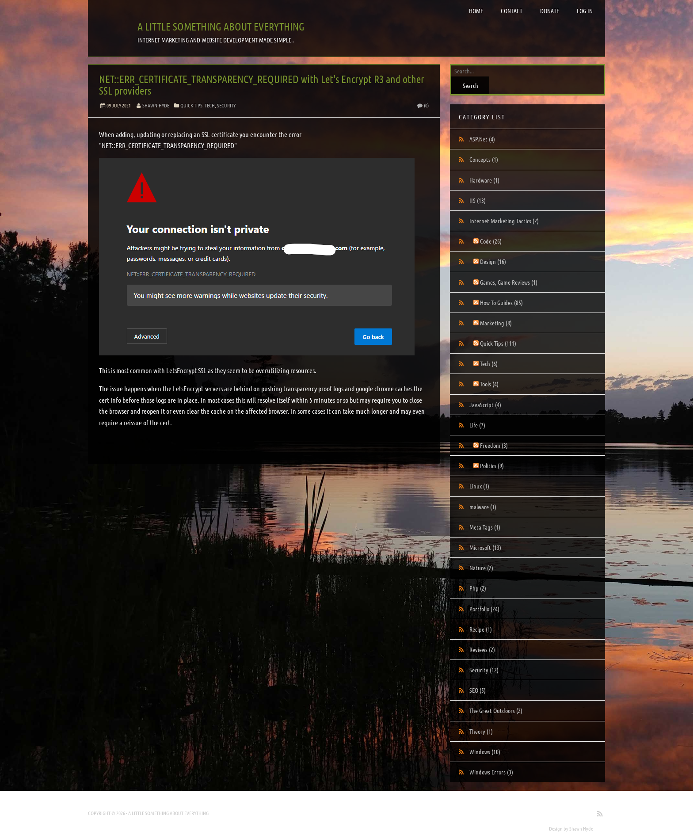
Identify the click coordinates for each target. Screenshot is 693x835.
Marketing (496, 323)
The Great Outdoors (495, 710)
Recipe (480, 629)
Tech (210, 105)
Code (491, 241)
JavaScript (485, 404)
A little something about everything (221, 26)
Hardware (484, 180)
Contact (511, 11)
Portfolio (484, 609)
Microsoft (485, 547)
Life (477, 425)
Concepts (483, 159)
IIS (477, 200)
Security (226, 105)
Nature (481, 568)
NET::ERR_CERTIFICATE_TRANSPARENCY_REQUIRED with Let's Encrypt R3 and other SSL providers (261, 84)
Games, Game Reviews (508, 282)
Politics (492, 465)
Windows (484, 751)
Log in (585, 11)
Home (476, 11)
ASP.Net (482, 139)
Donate (549, 11)
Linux (479, 486)
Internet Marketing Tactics (504, 221)
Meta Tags (484, 527)
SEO (477, 690)
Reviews (482, 649)
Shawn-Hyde (155, 105)
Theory (481, 731)
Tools (489, 384)
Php (477, 588)
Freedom (494, 445)
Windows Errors (491, 772)
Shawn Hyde (581, 828)
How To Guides (501, 302)
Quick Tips (191, 105)
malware (482, 507)
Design (493, 261)
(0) (422, 105)
